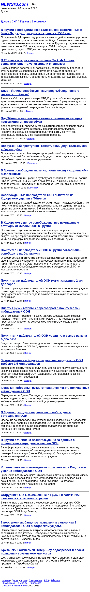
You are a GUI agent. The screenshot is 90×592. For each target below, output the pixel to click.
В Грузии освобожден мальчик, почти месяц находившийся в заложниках (45, 172)
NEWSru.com (14, 4)
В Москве (22, 583)
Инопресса (35, 583)
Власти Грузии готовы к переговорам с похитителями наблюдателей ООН (40, 309)
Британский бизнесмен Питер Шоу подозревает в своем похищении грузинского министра (42, 551)
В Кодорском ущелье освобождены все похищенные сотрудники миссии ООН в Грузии (40, 224)
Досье (15, 580)
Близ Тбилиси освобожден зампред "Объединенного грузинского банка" (40, 92)
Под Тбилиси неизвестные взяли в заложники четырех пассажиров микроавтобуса (41, 120)
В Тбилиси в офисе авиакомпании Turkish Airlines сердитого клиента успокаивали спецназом (38, 62)
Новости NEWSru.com (16, 585)
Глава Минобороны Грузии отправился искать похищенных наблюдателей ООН (45, 389)
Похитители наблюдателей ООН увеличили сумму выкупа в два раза (44, 337)
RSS (46, 580)
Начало (6, 580)
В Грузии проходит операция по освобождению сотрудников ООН (36, 414)
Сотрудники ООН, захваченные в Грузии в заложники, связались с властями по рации (40, 496)
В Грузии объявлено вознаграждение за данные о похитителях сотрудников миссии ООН (38, 441)
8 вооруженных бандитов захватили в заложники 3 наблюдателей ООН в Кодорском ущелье (38, 524)
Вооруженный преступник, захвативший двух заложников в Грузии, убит (44, 147)
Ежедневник (35, 580)
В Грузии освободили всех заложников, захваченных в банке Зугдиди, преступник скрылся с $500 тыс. (41, 31)
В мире (30, 53)
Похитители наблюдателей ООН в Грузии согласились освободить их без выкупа (41, 251)
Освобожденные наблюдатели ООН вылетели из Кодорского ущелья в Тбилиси (37, 196)
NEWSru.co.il (8, 583)
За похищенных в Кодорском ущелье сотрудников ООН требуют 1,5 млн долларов (42, 362)
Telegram (55, 580)
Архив (23, 580)
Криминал (32, 163)
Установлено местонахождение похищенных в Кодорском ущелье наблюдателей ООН (43, 469)
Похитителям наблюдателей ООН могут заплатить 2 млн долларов (42, 282)
